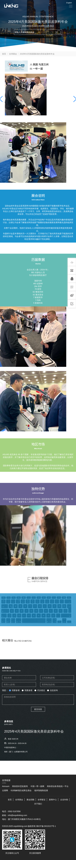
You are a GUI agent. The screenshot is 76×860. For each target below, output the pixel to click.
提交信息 (38, 709)
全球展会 (13, 54)
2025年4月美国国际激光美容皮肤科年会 (37, 54)
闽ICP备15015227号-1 (46, 826)
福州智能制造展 (41, 790)
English (69, 3)
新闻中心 (53, 799)
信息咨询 (52, 690)
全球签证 (41, 799)
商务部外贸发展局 (20, 786)
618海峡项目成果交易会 (21, 790)
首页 (4, 54)
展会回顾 (30, 799)
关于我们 (38, 804)
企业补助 (64, 799)
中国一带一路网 (37, 786)
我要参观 (27, 690)
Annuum (5, 786)
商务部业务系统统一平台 (57, 786)
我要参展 (14, 690)
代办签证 (39, 690)
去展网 (5, 790)
